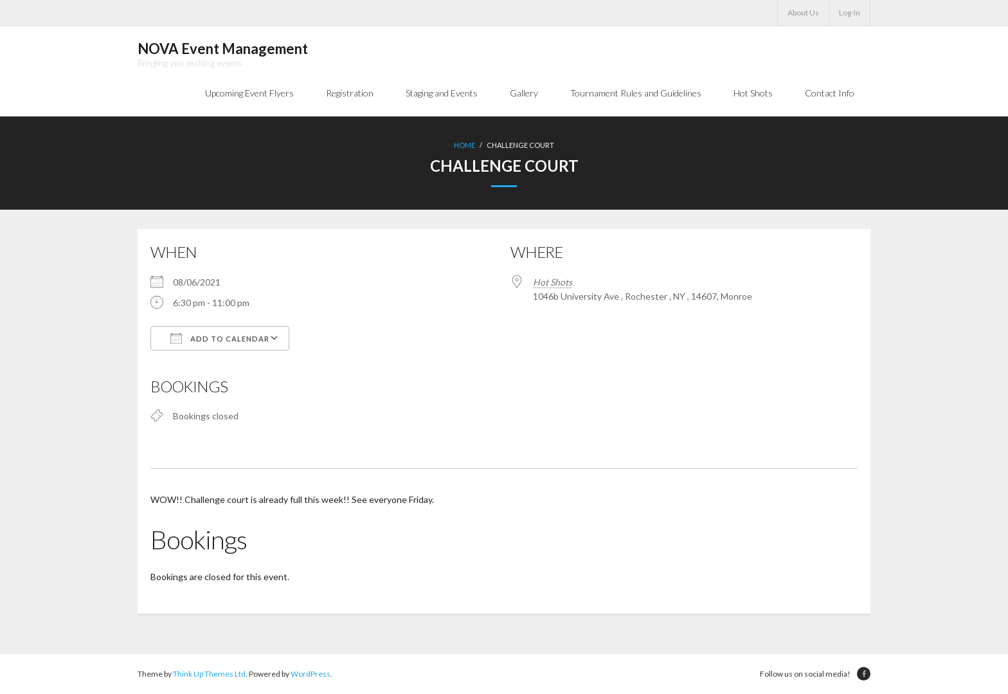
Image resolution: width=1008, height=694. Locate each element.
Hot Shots (552, 282)
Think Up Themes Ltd (209, 674)
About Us (803, 12)
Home (464, 145)
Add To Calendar (219, 338)
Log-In (849, 12)
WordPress (310, 674)
